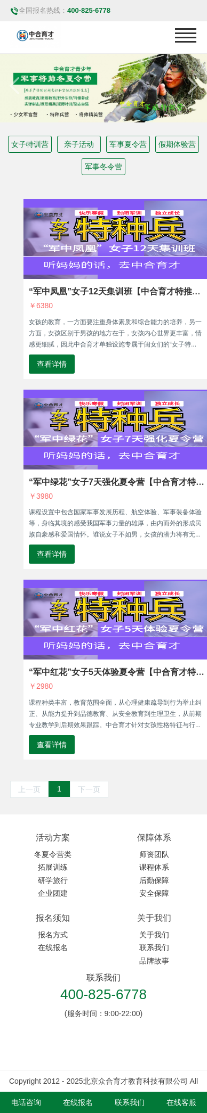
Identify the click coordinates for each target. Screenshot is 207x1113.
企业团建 (53, 893)
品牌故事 (154, 961)
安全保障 (154, 893)
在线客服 (181, 1102)
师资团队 (154, 854)
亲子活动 (79, 144)
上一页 (29, 789)
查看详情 (52, 364)
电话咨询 (26, 1102)
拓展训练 (53, 867)
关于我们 (154, 934)
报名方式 (53, 934)
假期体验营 (177, 144)
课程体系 (154, 867)
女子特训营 (30, 144)
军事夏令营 (128, 144)
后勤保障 (154, 880)
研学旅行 (53, 880)
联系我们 (154, 947)
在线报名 (53, 947)
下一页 (89, 789)
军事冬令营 (103, 166)
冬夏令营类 (52, 854)
